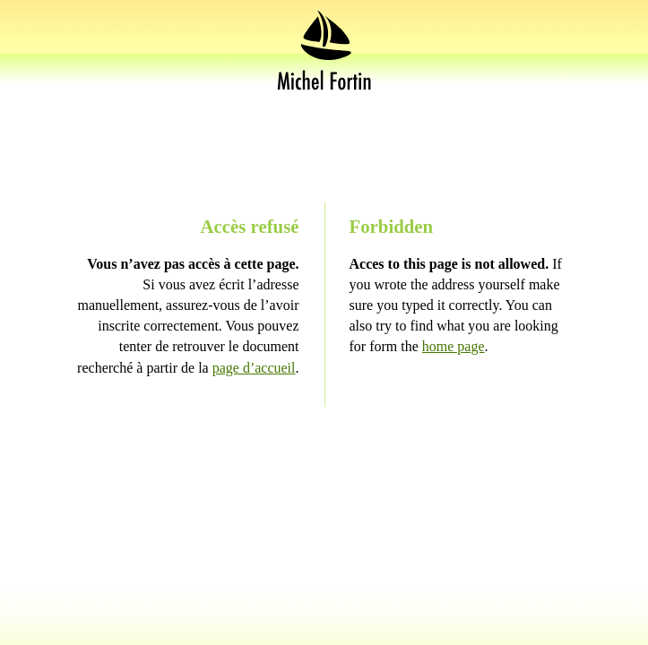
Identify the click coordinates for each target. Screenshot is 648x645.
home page (453, 346)
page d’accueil (254, 367)
